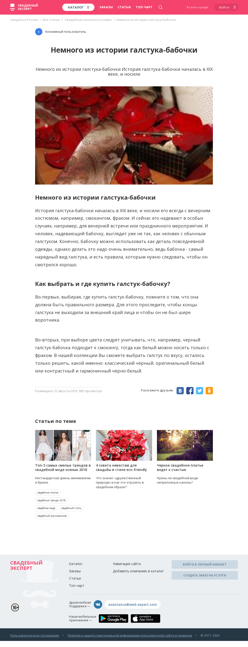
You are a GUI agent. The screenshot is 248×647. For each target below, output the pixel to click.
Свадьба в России (24, 19)
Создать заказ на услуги (204, 575)
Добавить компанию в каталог (138, 571)
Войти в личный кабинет (204, 564)
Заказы (106, 7)
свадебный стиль (71, 508)
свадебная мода (46, 508)
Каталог (76, 563)
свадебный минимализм (52, 516)
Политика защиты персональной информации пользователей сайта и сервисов (130, 635)
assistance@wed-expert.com (132, 604)
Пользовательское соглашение (34, 635)
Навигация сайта (127, 563)
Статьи (124, 7)
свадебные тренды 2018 (51, 500)
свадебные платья (47, 492)
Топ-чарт (144, 7)
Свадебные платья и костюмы (88, 19)
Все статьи (51, 19)
